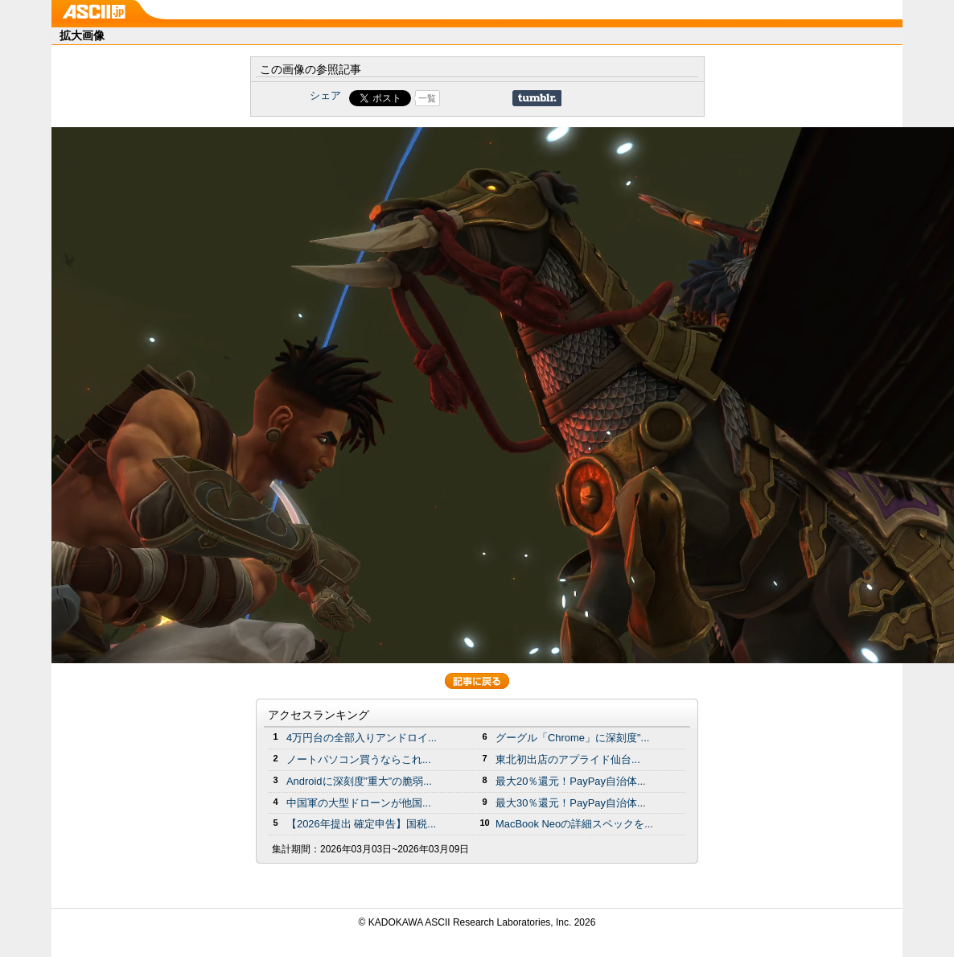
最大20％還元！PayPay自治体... (571, 781)
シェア (325, 95)
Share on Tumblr (536, 98)
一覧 (427, 98)
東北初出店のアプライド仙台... (568, 759)
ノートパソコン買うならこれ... (358, 759)
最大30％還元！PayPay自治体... (571, 803)
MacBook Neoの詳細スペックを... (574, 824)
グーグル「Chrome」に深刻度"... (572, 738)
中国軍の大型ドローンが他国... (358, 803)
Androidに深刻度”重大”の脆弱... (359, 781)
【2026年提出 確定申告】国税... (361, 824)
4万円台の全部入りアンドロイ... (361, 738)
